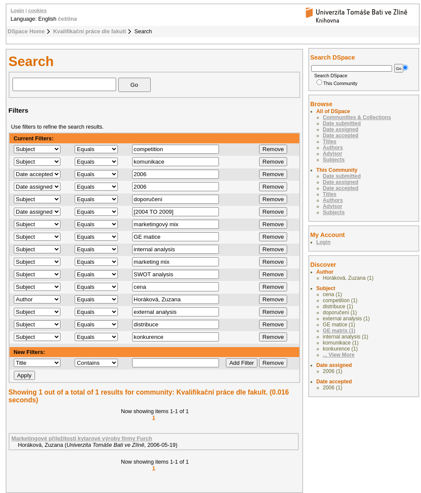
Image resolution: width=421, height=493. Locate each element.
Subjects (334, 160)
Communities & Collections (357, 117)
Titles (330, 142)
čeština (67, 19)
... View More (339, 355)
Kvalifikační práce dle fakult (89, 31)
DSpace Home (26, 31)
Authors (333, 148)
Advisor (332, 154)
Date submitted (342, 123)
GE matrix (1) (339, 331)
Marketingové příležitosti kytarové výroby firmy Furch (82, 438)
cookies (37, 10)
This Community (337, 83)
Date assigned (340, 129)
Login (17, 10)
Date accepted (340, 136)
